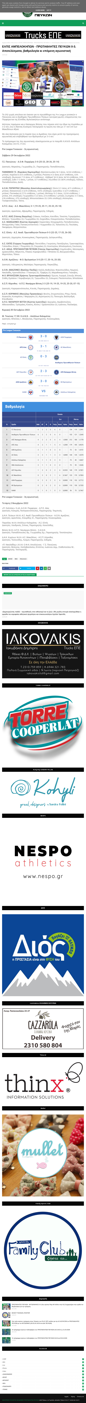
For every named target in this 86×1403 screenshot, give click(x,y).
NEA (43, 1362)
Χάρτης (73, 1396)
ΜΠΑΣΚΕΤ (43, 1380)
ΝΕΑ (16, 559)
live (43, 1365)
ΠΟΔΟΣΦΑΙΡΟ (43, 1386)
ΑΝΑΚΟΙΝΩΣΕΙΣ (43, 1374)
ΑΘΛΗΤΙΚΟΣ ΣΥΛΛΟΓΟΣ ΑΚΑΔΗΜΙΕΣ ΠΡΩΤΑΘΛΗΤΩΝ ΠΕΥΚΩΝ (20, 1400)
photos (43, 1368)
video (43, 1371)
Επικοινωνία (80, 1396)
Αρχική (66, 1396)
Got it (49, 10)
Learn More (40, 10)
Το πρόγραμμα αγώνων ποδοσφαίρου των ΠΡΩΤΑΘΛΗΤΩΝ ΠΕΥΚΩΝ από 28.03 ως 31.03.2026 (41, 1330)
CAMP (43, 1359)
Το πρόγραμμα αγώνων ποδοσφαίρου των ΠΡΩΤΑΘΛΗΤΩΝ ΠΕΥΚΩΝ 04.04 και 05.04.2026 (39, 1338)
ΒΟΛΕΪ (10, 559)
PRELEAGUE (14, 42)
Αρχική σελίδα (6, 42)
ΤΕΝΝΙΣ (43, 1389)
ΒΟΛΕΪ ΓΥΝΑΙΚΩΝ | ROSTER (21, 1313)
